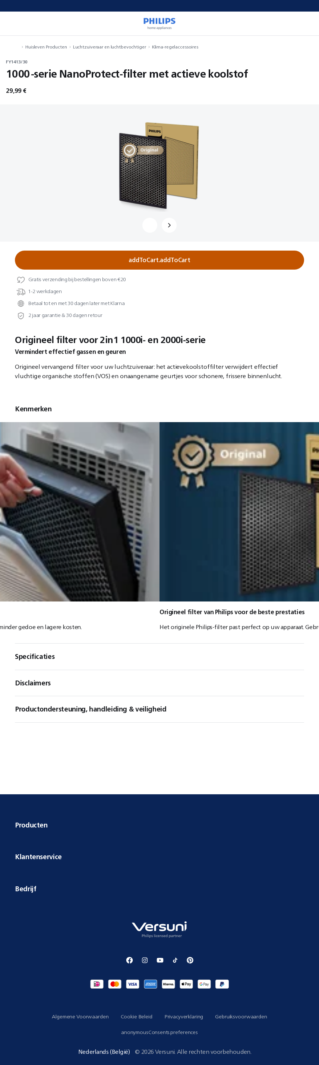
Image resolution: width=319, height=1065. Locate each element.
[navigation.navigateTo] (17, 46)
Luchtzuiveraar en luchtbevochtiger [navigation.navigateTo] (109, 46)
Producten (159, 825)
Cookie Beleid (136, 1016)
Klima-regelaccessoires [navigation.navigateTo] (175, 46)
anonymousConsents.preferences (159, 1032)
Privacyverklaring (183, 1016)
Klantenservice (159, 857)
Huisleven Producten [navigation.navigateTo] (46, 46)
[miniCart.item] (305, 23)
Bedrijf (159, 889)
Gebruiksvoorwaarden (241, 1016)
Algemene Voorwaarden (80, 1016)
